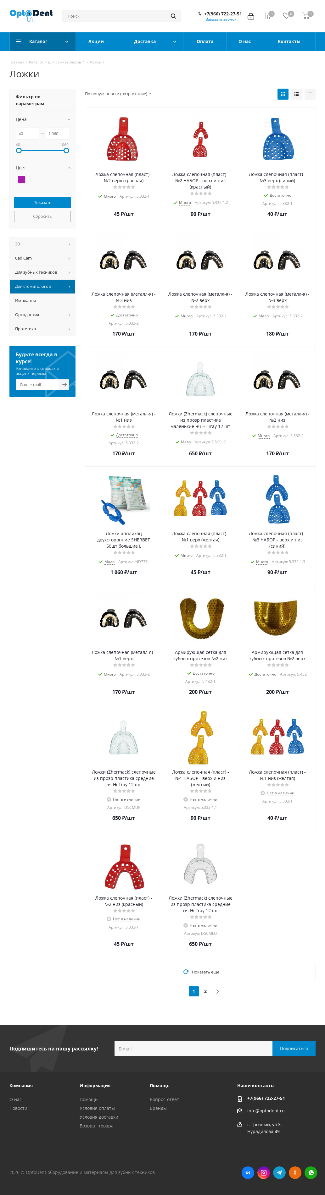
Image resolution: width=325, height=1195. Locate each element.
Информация (95, 1085)
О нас (15, 1099)
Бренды (158, 1108)
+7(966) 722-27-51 (223, 14)
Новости (18, 1108)
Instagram (263, 1172)
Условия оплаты (97, 1108)
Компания (21, 1085)
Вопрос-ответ (164, 1099)
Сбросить (42, 216)
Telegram (279, 1172)
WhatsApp (311, 1172)
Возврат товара (97, 1126)
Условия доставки (99, 1117)
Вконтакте (248, 1172)
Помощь (89, 1099)
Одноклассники (295, 1172)
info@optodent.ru (266, 1111)
